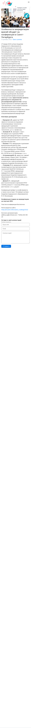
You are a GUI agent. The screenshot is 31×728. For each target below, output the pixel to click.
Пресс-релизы (17, 39)
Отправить (6, 246)
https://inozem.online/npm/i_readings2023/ (14, 210)
